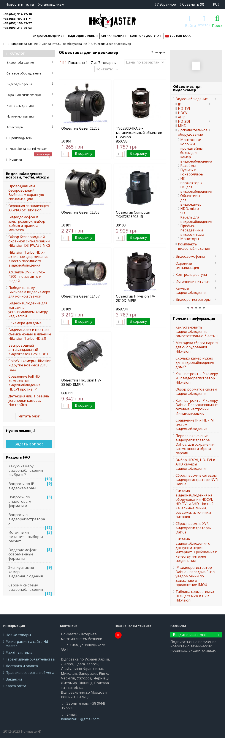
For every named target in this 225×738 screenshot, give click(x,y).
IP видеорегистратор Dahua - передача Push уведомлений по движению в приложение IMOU (195, 576)
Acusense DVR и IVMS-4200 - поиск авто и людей (26, 276)
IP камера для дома (24, 323)
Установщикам (51, 4)
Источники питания (29, 116)
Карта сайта (16, 686)
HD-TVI (184, 108)
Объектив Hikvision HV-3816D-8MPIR (81, 382)
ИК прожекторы (190, 180)
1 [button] (188, 308)
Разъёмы (188, 165)
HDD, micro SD (189, 210)
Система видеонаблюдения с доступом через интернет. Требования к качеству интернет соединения (196, 550)
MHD (182, 126)
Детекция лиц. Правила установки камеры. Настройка (28, 400)
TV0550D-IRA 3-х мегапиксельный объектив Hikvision (139, 132)
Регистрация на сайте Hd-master (27, 643)
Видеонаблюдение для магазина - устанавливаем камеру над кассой (28, 309)
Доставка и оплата (22, 666)
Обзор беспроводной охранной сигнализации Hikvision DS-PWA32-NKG (29, 241)
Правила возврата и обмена (30, 672)
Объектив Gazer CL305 (80, 212)
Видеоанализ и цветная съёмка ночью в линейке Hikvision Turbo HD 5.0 (29, 334)
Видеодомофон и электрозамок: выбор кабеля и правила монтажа (26, 223)
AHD (181, 117)
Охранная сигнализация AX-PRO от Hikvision (28, 208)
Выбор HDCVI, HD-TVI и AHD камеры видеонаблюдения (195, 464)
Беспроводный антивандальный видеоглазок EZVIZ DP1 (28, 349)
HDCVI (183, 113)
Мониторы (189, 239)
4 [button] (200, 308)
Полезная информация (194, 318)
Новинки (29, 157)
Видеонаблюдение (29, 62)
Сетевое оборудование (29, 73)
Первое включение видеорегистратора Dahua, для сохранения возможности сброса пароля (195, 444)
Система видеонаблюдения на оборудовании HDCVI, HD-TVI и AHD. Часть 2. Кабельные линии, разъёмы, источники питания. (195, 504)
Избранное (165, 4)
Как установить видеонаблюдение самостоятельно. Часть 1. (197, 331)
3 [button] (196, 308)
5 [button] (204, 308)
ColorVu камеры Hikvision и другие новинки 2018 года (29, 365)
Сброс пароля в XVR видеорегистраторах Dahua (193, 527)
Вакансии (14, 679)
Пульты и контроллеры (190, 172)
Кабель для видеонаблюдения (190, 219)
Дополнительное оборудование (192, 132)
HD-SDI (184, 121)
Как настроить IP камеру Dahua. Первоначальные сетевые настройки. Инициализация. (197, 407)
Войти (190, 25)
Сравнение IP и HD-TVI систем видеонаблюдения (195, 424)
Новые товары (18, 635)
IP (179, 104)
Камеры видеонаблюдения (191, 290)
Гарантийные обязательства (30, 659)
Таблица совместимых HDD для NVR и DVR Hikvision (195, 595)
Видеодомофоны (29, 84)
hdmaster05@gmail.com (80, 719)
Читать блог (29, 416)
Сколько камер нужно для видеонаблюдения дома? (195, 362)
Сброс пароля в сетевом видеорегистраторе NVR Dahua (197, 479)
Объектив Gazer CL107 (80, 296)
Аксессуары (29, 127)
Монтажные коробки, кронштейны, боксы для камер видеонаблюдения (190, 150)
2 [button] (192, 308)
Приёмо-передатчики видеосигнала (190, 230)
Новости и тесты (19, 4)
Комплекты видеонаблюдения (192, 246)
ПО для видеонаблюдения (190, 189)
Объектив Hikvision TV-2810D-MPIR (135, 298)
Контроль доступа (29, 106)
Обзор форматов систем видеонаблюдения (196, 391)
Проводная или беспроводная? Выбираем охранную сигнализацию (26, 192)
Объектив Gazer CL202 (80, 128)
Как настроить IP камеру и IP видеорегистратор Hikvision (197, 378)
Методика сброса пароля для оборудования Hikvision (197, 347)
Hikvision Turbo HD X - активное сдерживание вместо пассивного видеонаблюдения (28, 258)
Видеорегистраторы (193, 299)
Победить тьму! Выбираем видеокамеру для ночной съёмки (29, 291)
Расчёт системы (19, 652)
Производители (19, 138)
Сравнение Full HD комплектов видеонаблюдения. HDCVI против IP (24, 382)
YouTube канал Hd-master (26, 149)
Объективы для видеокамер (190, 200)
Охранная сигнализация (29, 95)
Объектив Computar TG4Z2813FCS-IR (133, 214)
